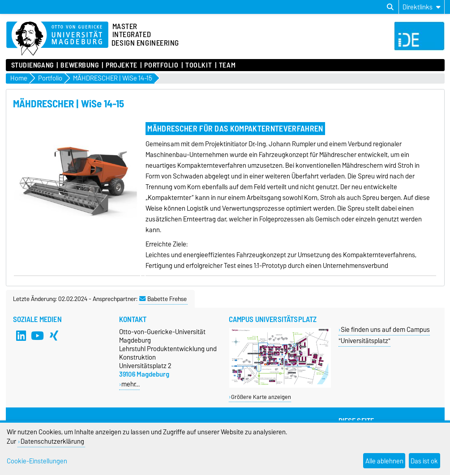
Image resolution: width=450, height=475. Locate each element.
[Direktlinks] (421, 7)
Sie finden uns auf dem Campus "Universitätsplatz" (384, 335)
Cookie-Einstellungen (37, 461)
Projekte (121, 65)
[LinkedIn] (21, 335)
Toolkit (198, 65)
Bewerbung (79, 65)
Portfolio (161, 65)
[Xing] (54, 335)
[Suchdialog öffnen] (390, 7)
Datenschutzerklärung (52, 441)
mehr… (130, 384)
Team (227, 65)
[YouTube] (37, 335)
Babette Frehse (163, 298)
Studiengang (32, 65)
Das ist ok (424, 461)
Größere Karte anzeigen (261, 397)
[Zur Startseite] (57, 39)
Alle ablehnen (384, 461)
